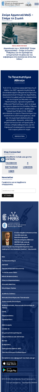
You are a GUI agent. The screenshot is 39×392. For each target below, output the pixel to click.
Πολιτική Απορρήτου (13, 383)
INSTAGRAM (11, 167)
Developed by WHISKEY (29, 383)
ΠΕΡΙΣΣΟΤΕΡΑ (19, 136)
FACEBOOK (11, 163)
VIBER (11, 171)
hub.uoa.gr (30, 358)
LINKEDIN (27, 167)
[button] (2, 159)
